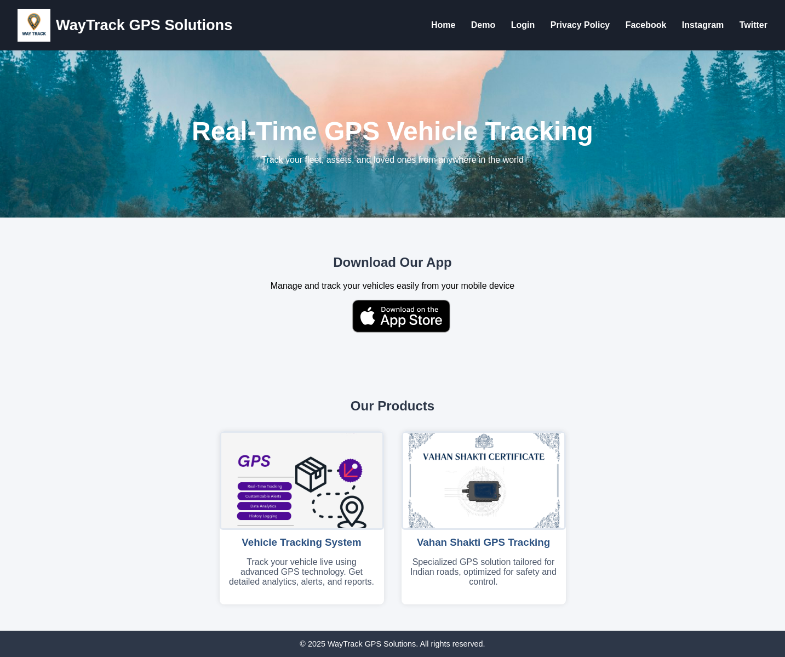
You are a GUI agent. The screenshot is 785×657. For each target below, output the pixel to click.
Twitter (753, 25)
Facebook (646, 25)
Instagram (703, 25)
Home (443, 25)
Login (523, 25)
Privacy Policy (580, 25)
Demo (483, 25)
